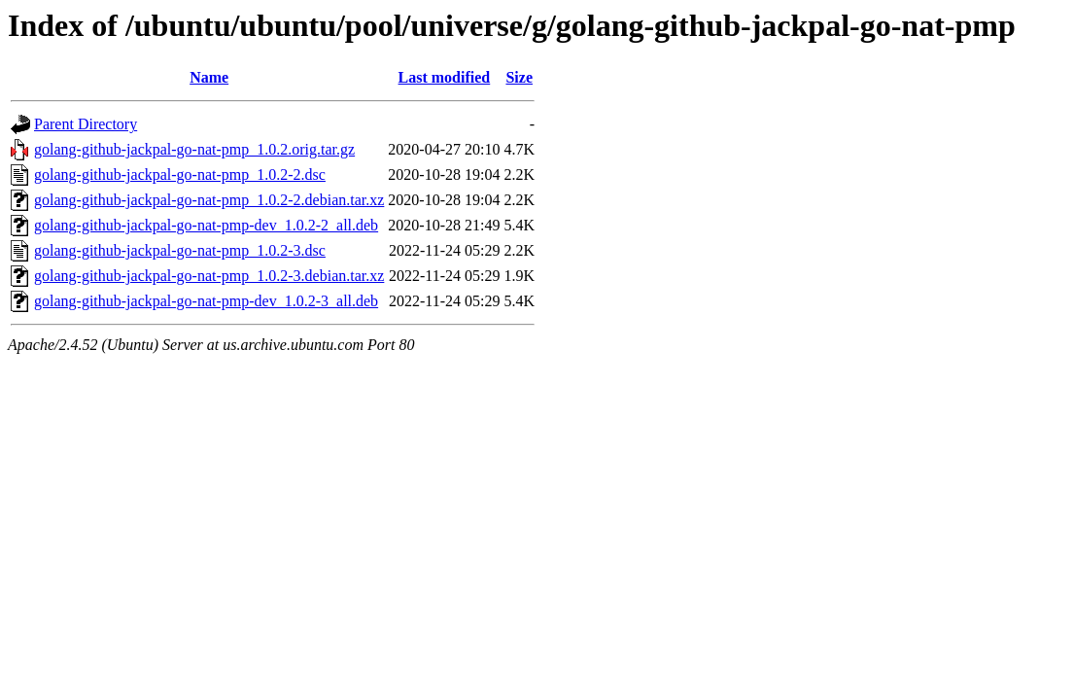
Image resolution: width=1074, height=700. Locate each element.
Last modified (444, 77)
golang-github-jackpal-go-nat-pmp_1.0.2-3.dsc (180, 250)
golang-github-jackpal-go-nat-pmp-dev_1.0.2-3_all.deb (206, 301)
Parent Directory (85, 124)
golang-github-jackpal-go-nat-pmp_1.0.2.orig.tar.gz (194, 149)
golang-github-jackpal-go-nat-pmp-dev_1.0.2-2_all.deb (206, 225)
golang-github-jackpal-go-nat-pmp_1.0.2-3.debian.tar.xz (209, 275)
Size (519, 77)
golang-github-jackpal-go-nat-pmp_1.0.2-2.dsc (180, 174)
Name (209, 77)
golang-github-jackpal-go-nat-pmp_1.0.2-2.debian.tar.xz (209, 200)
